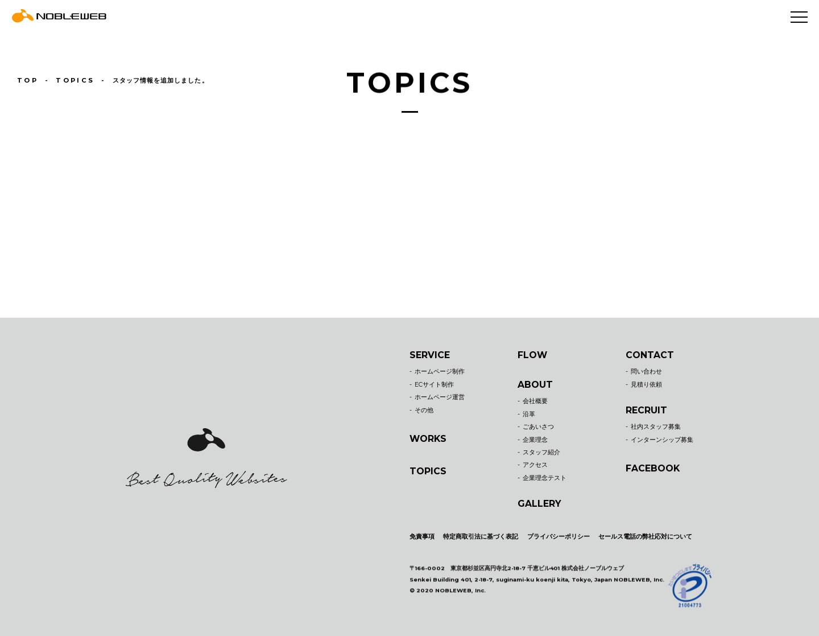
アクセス (535, 465)
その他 (424, 410)
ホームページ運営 (440, 397)
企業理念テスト (544, 478)
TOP (27, 80)
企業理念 (535, 440)
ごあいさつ (538, 426)
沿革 (529, 414)
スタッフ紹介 (541, 452)
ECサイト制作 (434, 384)
